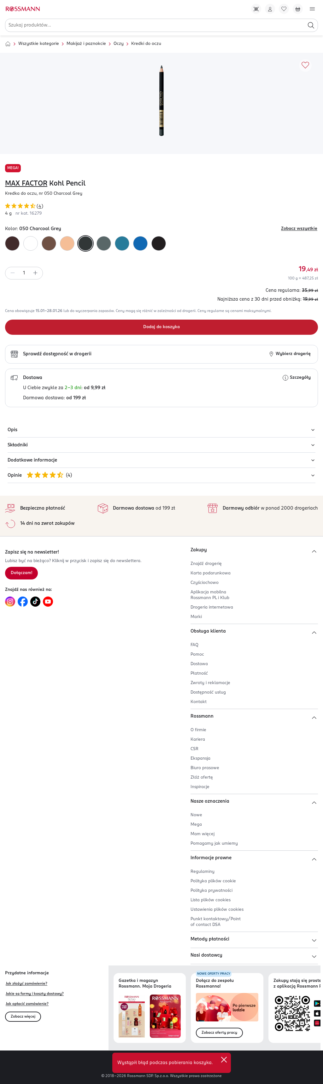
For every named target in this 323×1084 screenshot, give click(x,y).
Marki (196, 617)
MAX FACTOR (26, 183)
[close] (224, 1060)
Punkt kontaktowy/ (216, 922)
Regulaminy (202, 872)
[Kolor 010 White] (30, 243)
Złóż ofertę (202, 777)
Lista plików (211, 900)
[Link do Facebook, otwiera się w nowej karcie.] (23, 602)
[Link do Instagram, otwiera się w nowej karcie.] (10, 602)
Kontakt (199, 702)
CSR (194, 749)
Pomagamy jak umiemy (214, 844)
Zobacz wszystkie (299, 229)
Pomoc (197, 654)
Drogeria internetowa (212, 607)
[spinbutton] (24, 273)
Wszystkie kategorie (38, 44)
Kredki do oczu (146, 44)
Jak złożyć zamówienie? (26, 984)
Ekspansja (200, 758)
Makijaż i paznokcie (86, 44)
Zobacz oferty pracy (219, 1033)
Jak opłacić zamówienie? (27, 1004)
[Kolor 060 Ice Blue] (122, 243)
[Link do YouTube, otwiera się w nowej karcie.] (48, 602)
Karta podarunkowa (211, 573)
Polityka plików (213, 881)
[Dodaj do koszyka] (161, 327)
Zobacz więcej (23, 1017)
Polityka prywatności (211, 891)
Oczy (119, 44)
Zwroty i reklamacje (210, 683)
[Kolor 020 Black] (158, 243)
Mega (196, 825)
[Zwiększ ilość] (35, 273)
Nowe (196, 815)
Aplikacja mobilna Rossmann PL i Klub (210, 595)
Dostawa (199, 664)
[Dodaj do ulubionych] (305, 65)
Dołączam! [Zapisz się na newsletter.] (21, 573)
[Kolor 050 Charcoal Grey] (85, 243)
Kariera (198, 740)
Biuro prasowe (205, 768)
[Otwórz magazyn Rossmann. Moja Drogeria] (165, 1016)
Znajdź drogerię (206, 564)
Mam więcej (202, 834)
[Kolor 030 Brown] (12, 243)
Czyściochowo (205, 583)
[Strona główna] (8, 44)
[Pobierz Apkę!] (256, 9)
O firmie (198, 730)
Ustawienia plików (217, 910)
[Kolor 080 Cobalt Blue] (140, 243)
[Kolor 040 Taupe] (49, 243)
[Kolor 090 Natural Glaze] (67, 243)
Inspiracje (200, 787)
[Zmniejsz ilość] (13, 273)
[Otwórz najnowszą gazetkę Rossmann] (132, 1016)
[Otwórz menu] (312, 9)
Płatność (199, 673)
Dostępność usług (208, 692)
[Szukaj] (311, 25)
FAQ (194, 645)
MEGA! (13, 168)
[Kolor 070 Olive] (104, 243)
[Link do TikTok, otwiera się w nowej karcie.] (35, 602)
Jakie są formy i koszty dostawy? (35, 994)
